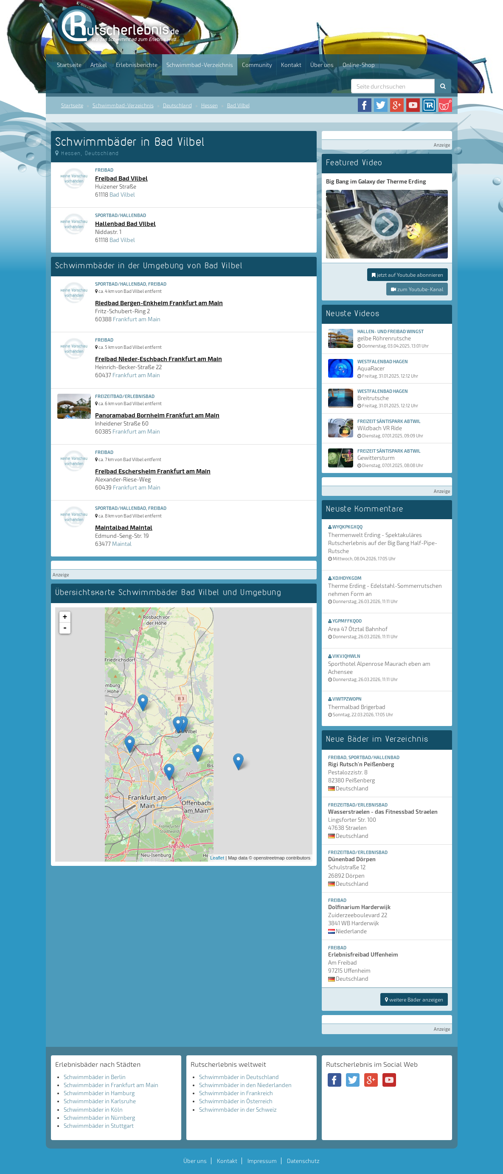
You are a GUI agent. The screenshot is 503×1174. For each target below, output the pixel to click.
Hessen (209, 105)
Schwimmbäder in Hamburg (99, 1093)
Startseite (69, 64)
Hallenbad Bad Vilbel (125, 223)
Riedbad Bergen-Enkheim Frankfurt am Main (159, 302)
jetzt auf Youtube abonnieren (407, 275)
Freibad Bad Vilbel (121, 178)
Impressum (262, 1160)
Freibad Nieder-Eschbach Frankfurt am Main (158, 358)
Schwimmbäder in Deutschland (239, 1077)
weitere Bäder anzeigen (414, 999)
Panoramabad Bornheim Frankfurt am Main (157, 415)
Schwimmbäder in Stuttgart (99, 1125)
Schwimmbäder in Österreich (236, 1101)
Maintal (122, 543)
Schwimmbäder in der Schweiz (238, 1109)
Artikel (98, 64)
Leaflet (217, 857)
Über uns (322, 64)
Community (257, 64)
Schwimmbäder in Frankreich (236, 1093)
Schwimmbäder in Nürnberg (99, 1117)
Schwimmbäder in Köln (93, 1109)
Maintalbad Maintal (123, 527)
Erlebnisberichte (136, 64)
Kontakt (291, 64)
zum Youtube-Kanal (417, 289)
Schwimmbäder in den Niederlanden (245, 1085)
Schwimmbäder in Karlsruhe (100, 1101)
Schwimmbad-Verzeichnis (199, 64)
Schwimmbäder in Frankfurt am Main (111, 1085)
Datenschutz (303, 1160)
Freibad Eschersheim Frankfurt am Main (153, 471)
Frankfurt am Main (136, 319)
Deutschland (177, 105)
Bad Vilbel (238, 105)
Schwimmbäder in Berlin (95, 1077)
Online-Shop (359, 64)
